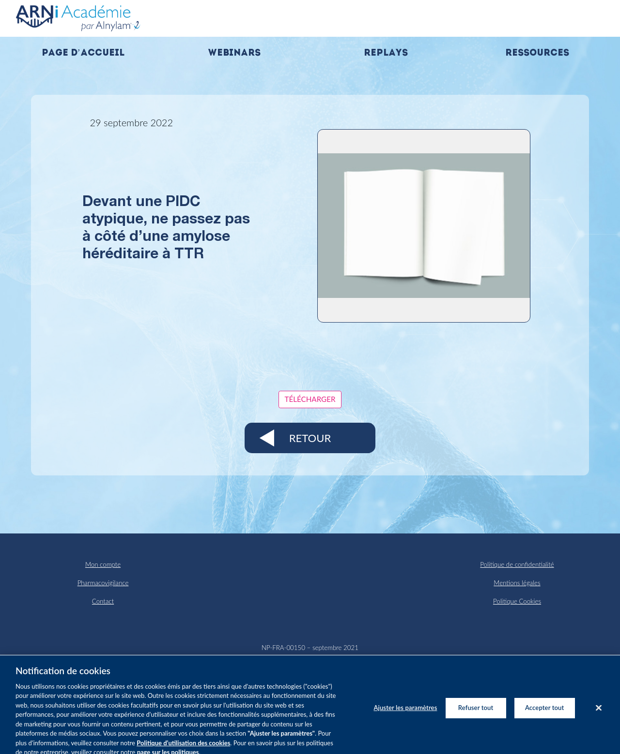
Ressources (537, 53)
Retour (310, 437)
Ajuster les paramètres (405, 712)
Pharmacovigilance (103, 583)
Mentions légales (517, 583)
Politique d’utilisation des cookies (183, 747)
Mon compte (103, 564)
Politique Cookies (517, 601)
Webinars (234, 53)
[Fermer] (598, 712)
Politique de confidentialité (517, 564)
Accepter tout (544, 712)
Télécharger (310, 399)
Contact (103, 601)
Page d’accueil (83, 53)
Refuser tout (476, 712)
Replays (386, 53)
